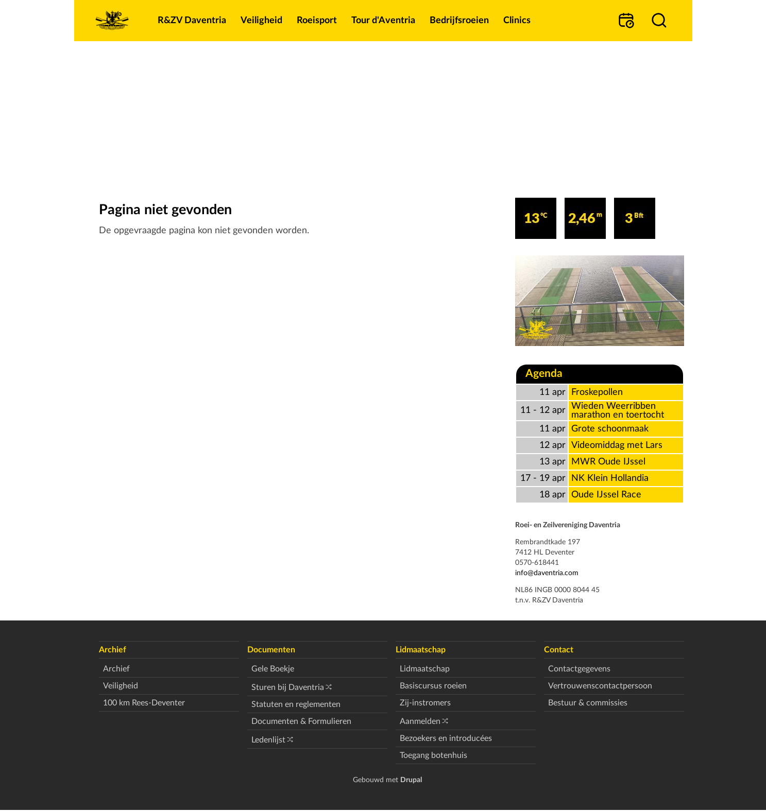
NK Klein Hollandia (610, 478)
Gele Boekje (272, 669)
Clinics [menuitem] (517, 20)
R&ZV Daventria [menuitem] (192, 20)
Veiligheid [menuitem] (261, 20)
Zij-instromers (425, 703)
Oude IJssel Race (606, 494)
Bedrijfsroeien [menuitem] (459, 20)
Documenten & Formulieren (301, 721)
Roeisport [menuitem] (317, 20)
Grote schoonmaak (610, 428)
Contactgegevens (579, 669)
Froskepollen (597, 392)
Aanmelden (420, 721)
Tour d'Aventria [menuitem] (383, 20)
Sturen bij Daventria (287, 687)
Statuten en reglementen (296, 704)
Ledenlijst (268, 740)
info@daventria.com (546, 573)
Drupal (411, 780)
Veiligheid (120, 686)
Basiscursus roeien (433, 686)
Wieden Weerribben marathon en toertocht (617, 411)
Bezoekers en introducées (446, 738)
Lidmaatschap (425, 669)
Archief (116, 669)
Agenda (544, 373)
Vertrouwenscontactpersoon (600, 686)
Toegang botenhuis (433, 755)
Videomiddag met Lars (616, 445)
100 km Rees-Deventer (144, 703)
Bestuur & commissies (587, 703)
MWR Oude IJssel (608, 461)
